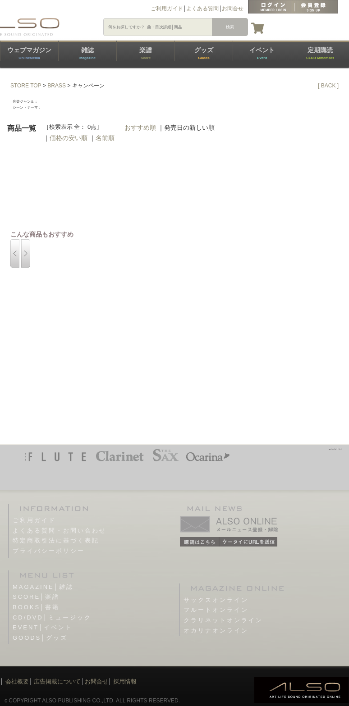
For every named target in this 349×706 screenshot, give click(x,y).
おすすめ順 (140, 127)
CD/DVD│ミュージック (52, 617)
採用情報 (125, 681)
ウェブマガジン (29, 53)
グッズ (203, 53)
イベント (262, 53)
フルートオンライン (216, 609)
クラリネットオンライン (223, 620)
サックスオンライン (216, 600)
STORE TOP (25, 85)
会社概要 (17, 681)
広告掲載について (57, 681)
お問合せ (232, 8)
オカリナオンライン (216, 630)
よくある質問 (202, 8)
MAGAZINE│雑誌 (43, 586)
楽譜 (145, 53)
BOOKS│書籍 (36, 607)
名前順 (105, 137)
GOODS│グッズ (40, 637)
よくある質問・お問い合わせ (59, 530)
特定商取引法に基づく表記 (56, 540)
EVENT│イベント (43, 627)
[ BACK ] (328, 85)
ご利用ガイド (167, 8)
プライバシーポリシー (49, 550)
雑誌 (87, 53)
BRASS (56, 85)
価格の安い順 (68, 137)
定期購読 (320, 53)
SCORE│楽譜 (36, 596)
